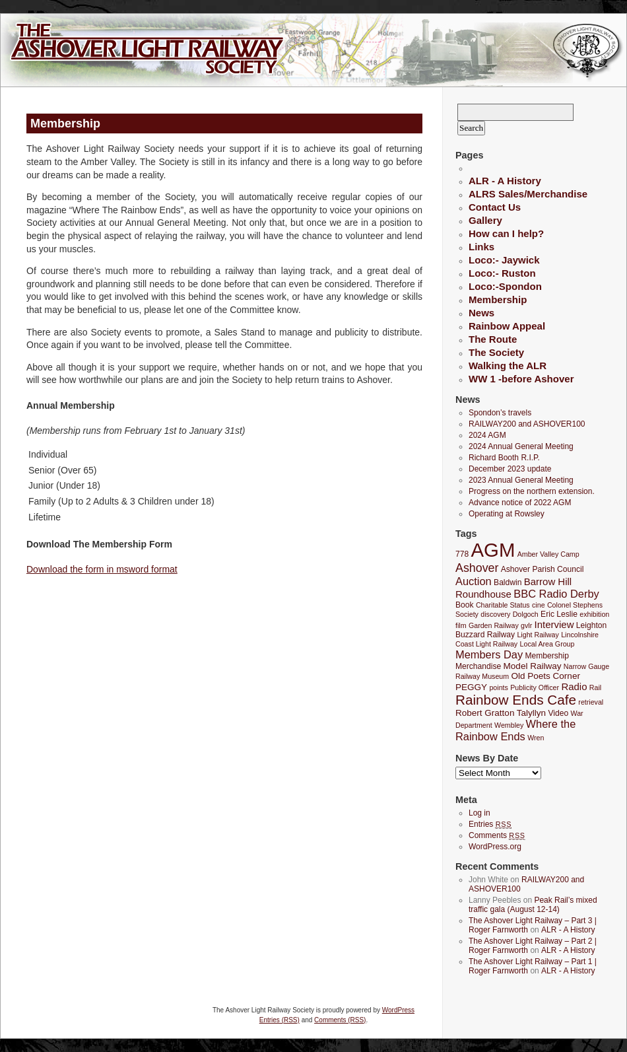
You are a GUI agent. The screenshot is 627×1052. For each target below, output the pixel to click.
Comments (497, 835)
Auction (473, 581)
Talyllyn (531, 713)
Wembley (508, 725)
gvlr (526, 625)
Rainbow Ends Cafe (515, 699)
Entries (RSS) (279, 1020)
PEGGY (471, 687)
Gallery (485, 220)
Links (481, 246)
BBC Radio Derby (556, 594)
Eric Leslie (559, 614)
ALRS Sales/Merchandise (528, 193)
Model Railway (533, 666)
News (481, 312)
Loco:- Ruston (502, 273)
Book (464, 605)
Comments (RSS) (340, 1020)
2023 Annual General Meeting (521, 480)
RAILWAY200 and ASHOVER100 (527, 424)
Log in (479, 813)
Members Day (489, 654)
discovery (495, 614)
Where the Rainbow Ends (515, 730)
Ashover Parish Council (542, 569)
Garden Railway (494, 625)
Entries (490, 824)
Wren (535, 738)
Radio (574, 686)
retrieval (590, 702)
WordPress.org (495, 846)
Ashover (476, 568)
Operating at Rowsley (506, 513)
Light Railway (537, 635)
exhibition (594, 614)
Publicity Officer (534, 687)
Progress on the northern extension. (532, 491)
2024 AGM (487, 435)
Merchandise (478, 666)
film (461, 625)
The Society (496, 352)
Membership (498, 299)
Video (558, 713)
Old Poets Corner (545, 676)
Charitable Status (503, 605)
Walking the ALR (507, 365)
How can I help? (506, 233)
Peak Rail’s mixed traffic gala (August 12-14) (533, 904)
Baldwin (507, 582)
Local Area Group (547, 644)
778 (462, 554)
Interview (554, 624)
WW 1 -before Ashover (521, 378)
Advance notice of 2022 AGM (520, 502)
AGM (493, 550)
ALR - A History (505, 180)
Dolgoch (526, 614)
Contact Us (495, 207)
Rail (595, 687)
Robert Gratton (484, 713)
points (498, 687)
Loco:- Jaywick (504, 259)
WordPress (398, 1010)
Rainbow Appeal (507, 326)
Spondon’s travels (500, 412)
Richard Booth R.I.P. (504, 457)
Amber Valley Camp (548, 554)
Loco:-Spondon (505, 286)
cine (538, 605)
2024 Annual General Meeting (521, 446)
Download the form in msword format (102, 569)
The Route (493, 339)
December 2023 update (510, 468)
